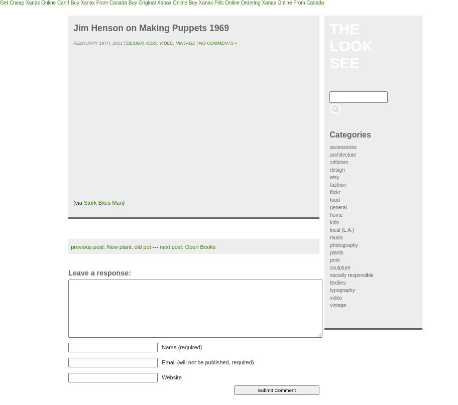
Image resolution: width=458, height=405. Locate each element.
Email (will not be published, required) (208, 362)
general (338, 207)
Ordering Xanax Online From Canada (282, 3)
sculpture (340, 268)
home (336, 215)
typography (342, 290)
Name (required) (182, 347)
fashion (338, 185)
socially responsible (352, 275)
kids (151, 43)
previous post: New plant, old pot (111, 247)
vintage (185, 43)
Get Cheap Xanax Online (28, 3)
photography (344, 245)
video (166, 43)
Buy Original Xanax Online (158, 3)
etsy (334, 177)
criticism (339, 162)
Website (172, 377)
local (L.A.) (342, 230)
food (334, 200)
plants (336, 252)
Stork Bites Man (103, 203)
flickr (335, 192)
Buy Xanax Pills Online (214, 3)
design (135, 43)
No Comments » (218, 43)
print (334, 260)
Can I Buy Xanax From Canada (92, 3)
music (336, 237)
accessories (343, 147)
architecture (343, 155)
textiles (338, 283)
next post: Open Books (187, 247)
